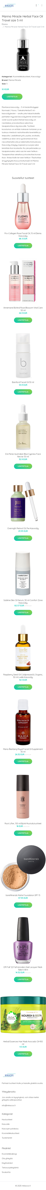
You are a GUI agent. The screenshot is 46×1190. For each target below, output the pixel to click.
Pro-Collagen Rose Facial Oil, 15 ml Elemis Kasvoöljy (23, 234)
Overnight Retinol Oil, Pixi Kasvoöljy (23, 528)
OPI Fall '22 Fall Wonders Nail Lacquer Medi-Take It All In (23, 968)
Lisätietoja (12, 96)
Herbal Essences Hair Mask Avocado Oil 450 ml (23, 1042)
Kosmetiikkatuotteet (21, 76)
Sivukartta (6, 1172)
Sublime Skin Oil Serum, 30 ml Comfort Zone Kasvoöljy (23, 601)
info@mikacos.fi (9, 1105)
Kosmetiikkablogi (9, 1154)
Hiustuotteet (7, 1119)
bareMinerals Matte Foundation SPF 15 (23, 895)
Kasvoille (6, 1124)
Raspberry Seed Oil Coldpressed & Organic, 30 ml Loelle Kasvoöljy (23, 675)
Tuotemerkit (7, 1138)
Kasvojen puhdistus (10, 1128)
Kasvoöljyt (35, 76)
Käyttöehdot (7, 1163)
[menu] (42, 5)
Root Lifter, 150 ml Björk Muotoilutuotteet (23, 823)
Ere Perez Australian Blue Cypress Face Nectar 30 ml (23, 455)
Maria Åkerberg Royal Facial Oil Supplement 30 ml (23, 750)
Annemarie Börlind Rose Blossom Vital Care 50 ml (23, 309)
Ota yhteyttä (7, 1158)
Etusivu (5, 24)
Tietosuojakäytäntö (10, 1167)
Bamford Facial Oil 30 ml (23, 382)
